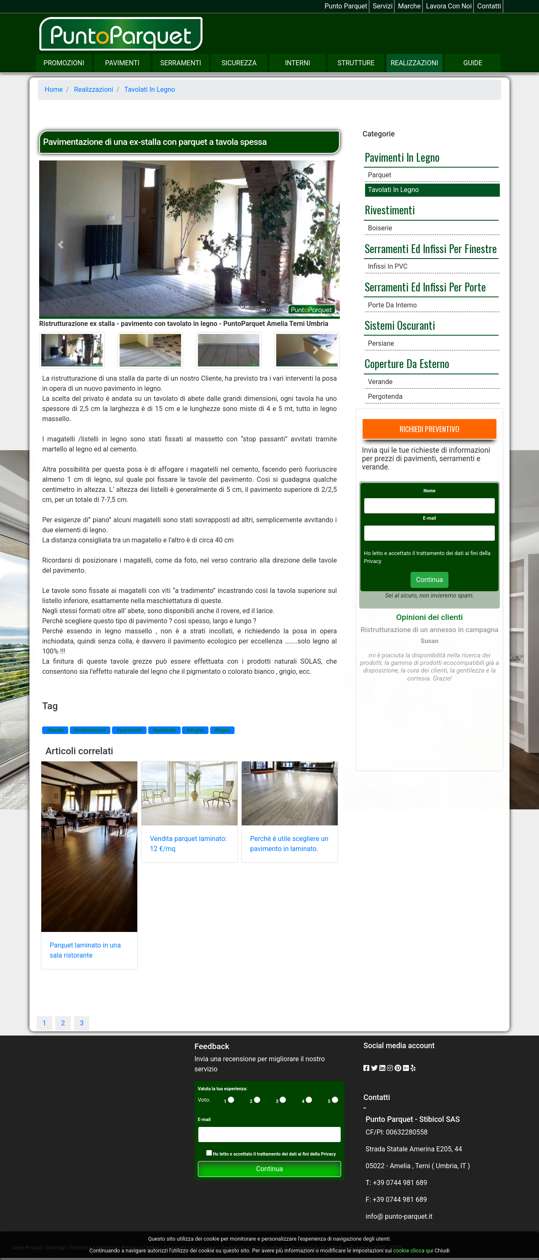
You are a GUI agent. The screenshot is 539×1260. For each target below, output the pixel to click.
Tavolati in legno (393, 190)
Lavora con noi (449, 6)
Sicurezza (238, 63)
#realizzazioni (90, 730)
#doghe (195, 730)
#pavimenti (129, 730)
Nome (430, 491)
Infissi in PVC (388, 266)
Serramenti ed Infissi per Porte (425, 286)
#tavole (55, 730)
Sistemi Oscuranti (400, 325)
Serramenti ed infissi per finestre (431, 248)
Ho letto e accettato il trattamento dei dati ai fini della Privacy (271, 1153)
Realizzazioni (414, 63)
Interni (297, 63)
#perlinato (164, 730)
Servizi (382, 6)
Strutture (355, 63)
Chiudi (442, 1250)
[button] (61, 244)
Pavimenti (122, 63)
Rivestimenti (390, 209)
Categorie (379, 134)
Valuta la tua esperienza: (223, 1089)
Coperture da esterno (407, 363)
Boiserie (380, 228)
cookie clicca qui (412, 1250)
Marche (409, 6)
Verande (380, 382)
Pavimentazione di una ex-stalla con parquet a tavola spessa (155, 142)
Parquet (380, 175)
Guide (472, 63)
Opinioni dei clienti (429, 617)
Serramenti (180, 63)
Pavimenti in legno (402, 157)
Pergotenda (385, 396)
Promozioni (63, 63)
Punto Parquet (346, 6)
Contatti (489, 6)
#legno (222, 730)
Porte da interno (392, 305)
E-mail (429, 518)
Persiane (381, 343)
